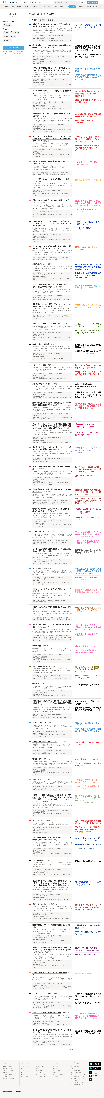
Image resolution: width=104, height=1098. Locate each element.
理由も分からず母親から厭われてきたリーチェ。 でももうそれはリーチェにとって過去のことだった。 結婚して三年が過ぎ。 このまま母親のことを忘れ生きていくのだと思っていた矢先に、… (52, 613)
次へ (70, 1049)
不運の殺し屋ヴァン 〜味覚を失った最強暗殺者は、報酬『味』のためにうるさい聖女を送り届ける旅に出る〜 (51, 223)
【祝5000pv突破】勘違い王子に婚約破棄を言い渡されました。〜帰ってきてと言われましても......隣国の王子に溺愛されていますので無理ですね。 (52, 797)
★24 (34, 731)
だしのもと (63, 324)
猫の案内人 (36, 684)
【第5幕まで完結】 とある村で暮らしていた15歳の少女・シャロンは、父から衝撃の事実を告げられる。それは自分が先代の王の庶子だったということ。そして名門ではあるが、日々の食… (52, 631)
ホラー (22, 1072)
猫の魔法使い (37, 646)
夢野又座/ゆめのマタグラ (45, 952)
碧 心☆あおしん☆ (54, 532)
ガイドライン (74, 1080)
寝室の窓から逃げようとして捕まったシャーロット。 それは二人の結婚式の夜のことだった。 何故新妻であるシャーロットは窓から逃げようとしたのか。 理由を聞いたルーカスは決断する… (52, 745)
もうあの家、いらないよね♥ (87, 742)
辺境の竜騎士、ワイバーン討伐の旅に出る (48, 925)
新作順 (50, 20)
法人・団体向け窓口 (76, 1072)
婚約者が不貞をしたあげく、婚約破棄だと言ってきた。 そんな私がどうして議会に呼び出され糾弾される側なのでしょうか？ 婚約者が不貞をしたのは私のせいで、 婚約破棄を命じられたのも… (52, 595)
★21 (34, 691)
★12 (34, 983)
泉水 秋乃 (41, 469)
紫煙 (52, 344)
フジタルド (51, 511)
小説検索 (55, 1076)
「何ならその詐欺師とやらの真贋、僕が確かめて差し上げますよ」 (88, 996)
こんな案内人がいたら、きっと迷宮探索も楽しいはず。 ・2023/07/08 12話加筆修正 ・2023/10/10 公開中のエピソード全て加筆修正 (52, 687)
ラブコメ (39, 211)
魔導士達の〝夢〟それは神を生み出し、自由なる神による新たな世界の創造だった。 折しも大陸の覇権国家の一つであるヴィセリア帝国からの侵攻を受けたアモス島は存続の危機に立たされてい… (52, 369)
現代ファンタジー (42, 332)
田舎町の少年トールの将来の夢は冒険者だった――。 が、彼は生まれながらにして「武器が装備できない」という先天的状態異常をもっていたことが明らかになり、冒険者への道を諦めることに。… (52, 432)
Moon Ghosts (37, 860)
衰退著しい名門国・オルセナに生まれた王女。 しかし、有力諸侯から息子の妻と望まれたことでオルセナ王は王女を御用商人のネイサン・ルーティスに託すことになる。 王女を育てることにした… (52, 120)
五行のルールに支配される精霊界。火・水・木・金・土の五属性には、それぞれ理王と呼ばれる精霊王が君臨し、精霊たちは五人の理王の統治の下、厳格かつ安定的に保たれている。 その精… (52, 268)
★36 (34, 618)
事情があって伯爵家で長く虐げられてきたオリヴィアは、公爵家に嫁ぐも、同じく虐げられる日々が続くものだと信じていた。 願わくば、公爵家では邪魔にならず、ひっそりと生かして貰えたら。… (52, 252)
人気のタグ (56, 1068)
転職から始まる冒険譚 (40, 344)
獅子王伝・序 (37, 820)
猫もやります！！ (82, 646)
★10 (34, 1021)
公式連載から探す (7, 1074)
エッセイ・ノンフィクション (27, 1074)
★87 (34, 257)
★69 (34, 477)
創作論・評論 (24, 1076)
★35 (34, 654)
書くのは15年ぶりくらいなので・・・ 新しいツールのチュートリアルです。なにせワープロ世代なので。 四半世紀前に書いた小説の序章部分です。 (52, 823)
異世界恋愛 (15, 32)
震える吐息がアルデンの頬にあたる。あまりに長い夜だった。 (87, 669)
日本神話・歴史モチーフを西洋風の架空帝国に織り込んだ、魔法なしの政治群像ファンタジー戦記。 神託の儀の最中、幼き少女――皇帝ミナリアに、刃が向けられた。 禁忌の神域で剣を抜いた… (52, 473)
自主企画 (55, 1066)
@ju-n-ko (47, 820)
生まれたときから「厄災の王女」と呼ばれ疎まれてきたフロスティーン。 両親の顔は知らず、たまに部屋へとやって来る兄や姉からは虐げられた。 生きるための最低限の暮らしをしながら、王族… (52, 167)
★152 (34, 124)
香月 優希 (47, 568)
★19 (34, 458)
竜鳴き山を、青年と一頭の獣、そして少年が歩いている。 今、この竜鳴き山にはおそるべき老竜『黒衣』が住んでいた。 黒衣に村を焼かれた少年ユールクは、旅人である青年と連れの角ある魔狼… (52, 763)
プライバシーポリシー (77, 1082)
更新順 (42, 20)
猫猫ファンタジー (39, 779)
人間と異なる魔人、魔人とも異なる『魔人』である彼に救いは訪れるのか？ (88, 394)
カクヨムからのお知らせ (77, 1070)
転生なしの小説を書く (13, 48)
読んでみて (80, 476)
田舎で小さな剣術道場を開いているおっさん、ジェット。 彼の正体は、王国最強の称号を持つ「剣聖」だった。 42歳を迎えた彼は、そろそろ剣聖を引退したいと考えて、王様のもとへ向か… (52, 844)
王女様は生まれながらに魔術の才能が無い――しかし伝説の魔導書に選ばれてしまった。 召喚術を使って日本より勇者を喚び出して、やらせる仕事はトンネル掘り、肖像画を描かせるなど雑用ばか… (52, 956)
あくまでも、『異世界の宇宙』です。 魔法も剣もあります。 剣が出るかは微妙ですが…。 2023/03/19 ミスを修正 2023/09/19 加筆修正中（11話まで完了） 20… (52, 979)
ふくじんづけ (44, 93)
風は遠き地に (37, 568)
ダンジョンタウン (39, 722)
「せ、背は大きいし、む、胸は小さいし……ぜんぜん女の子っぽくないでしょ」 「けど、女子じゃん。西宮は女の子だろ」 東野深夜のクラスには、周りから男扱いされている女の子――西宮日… (52, 206)
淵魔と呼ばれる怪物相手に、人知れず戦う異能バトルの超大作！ (88, 77)
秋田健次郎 (53, 666)
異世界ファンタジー (42, 35)
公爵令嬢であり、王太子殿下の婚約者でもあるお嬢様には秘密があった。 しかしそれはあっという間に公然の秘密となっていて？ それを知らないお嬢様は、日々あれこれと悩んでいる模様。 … (52, 1017)
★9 (34, 894)
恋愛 (38, 172)
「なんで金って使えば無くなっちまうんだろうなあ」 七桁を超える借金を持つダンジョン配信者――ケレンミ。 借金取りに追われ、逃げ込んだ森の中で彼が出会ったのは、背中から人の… (52, 145)
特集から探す (6, 1072)
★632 (34, 56)
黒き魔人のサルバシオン (41, 384)
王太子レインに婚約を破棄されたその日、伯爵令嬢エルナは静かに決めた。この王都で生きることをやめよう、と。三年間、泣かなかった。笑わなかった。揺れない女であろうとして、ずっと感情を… (52, 310)
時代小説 (7, 40)
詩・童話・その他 (40, 1076)
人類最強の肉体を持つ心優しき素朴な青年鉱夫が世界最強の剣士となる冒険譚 (88, 48)
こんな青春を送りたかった (86, 209)
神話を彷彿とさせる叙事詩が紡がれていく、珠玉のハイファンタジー (88, 275)
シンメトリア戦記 (39, 365)
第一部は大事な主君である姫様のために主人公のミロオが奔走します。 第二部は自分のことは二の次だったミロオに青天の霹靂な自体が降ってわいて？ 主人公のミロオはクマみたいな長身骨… (52, 495)
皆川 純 (50, 551)
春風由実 (42, 163)
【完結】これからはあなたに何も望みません (49, 607)
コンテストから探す (8, 1068)
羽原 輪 (50, 365)
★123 (34, 172)
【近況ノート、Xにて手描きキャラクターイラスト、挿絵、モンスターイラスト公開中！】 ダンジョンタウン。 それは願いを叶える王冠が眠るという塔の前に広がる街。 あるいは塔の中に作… (52, 726)
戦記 (13, 36)
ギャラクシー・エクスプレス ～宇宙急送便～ (49, 972)
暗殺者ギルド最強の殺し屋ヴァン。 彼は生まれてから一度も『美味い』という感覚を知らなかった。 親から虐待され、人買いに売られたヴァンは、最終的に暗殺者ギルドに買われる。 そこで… (52, 230)
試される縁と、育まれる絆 (86, 634)
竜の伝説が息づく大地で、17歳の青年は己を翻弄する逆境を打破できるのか (88, 571)
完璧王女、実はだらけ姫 (85, 954)
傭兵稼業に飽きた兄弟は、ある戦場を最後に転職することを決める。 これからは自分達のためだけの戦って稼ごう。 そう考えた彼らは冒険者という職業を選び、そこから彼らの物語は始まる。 (52, 348)
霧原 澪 (62, 306)
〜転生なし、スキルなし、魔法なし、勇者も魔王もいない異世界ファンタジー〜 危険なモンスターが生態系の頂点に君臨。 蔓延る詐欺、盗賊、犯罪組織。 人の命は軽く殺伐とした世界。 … (51, 51)
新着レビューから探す (8, 1078)
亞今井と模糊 (46, 264)
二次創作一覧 (6, 1076)
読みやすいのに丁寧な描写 (86, 577)
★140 (34, 315)
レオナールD (57, 26)
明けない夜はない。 (83, 1003)
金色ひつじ (53, 840)
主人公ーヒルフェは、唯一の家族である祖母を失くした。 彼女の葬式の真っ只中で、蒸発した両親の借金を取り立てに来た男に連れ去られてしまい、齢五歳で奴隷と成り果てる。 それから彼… (52, 185)
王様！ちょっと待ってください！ (44, 324)
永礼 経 (65, 428)
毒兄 (6, 36)
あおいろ (40, 181)
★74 (34, 353)
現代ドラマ (39, 1070)
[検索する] (55, 2)
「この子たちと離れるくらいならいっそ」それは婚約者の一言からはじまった (88, 1016)
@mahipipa (48, 759)
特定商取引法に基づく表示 (78, 1078)
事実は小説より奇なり (84, 120)
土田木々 (42, 705)
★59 (34, 273)
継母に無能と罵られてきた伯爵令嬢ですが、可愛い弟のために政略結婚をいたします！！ (51, 404)
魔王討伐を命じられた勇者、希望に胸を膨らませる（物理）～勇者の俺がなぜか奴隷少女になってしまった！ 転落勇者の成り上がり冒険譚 (51, 883)
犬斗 (52, 47)
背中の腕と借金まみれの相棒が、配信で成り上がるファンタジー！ (88, 147)
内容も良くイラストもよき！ (87, 517)
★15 (34, 810)
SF (21, 1068)
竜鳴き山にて (37, 759)
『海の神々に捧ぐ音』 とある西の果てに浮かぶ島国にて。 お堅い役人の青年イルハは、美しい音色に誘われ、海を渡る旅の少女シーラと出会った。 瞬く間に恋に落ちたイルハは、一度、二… (52, 453)
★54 (34, 414)
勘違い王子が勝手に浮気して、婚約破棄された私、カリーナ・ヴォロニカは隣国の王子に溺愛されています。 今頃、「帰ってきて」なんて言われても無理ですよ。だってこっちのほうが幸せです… (52, 805)
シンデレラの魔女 (39, 532)
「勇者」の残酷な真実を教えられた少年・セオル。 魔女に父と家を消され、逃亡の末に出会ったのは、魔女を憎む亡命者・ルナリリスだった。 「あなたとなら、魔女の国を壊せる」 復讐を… (52, 515)
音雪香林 (47, 491)
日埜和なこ (66, 405)
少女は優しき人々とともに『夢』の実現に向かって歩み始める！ (88, 627)
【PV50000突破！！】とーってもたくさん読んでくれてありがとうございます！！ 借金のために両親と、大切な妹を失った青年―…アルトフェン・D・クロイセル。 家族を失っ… (52, 97)
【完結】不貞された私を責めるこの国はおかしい (50, 589)
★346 (34, 102)
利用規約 (73, 1074)
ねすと (46, 141)
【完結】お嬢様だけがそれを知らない (46, 1012)
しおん (47, 860)
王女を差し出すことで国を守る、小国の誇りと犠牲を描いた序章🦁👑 (88, 829)
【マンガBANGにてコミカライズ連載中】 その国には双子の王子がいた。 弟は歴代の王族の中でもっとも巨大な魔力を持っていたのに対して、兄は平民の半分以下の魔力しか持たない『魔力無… (52, 30)
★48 (34, 295)
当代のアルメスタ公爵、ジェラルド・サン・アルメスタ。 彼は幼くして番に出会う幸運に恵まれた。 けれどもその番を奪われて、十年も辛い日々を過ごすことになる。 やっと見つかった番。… (52, 291)
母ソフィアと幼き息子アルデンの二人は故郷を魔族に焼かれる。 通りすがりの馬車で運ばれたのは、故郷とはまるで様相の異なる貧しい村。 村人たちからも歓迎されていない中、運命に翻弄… (52, 670)
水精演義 (35, 264)
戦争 (6, 32)
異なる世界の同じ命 (39, 666)
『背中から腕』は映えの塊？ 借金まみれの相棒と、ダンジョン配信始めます (88, 139)
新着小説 (55, 1072)
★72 (34, 520)
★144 (34, 234)
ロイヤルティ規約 (81, 1074)
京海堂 (49, 722)
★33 (34, 869)
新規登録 (93, 2)
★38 (34, 577)
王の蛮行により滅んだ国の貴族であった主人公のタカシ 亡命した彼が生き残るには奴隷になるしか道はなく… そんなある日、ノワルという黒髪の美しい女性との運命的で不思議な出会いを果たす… (52, 1036)
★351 (34, 149)
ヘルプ (73, 1068)
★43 (34, 675)
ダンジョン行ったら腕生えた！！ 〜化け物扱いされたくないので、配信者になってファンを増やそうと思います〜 (51, 138)
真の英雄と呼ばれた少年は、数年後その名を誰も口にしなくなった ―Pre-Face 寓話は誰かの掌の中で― (52, 703)
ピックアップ (56, 1070)
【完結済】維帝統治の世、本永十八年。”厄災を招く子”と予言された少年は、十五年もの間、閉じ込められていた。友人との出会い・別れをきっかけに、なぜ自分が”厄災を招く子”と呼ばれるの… (52, 908)
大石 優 (65, 885)
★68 (34, 437)
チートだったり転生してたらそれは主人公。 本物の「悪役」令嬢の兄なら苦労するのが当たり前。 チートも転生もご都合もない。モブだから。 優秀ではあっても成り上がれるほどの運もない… (52, 555)
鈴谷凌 (54, 384)
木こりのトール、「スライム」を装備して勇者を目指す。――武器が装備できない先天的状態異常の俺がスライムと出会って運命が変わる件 (51, 426)
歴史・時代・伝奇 (41, 477)
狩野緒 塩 (53, 904)
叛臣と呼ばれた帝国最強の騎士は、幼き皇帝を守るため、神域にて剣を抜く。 (88, 469)
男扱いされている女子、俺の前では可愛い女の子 (50, 200)
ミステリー (39, 1072)
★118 (34, 211)
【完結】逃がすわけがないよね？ (44, 741)
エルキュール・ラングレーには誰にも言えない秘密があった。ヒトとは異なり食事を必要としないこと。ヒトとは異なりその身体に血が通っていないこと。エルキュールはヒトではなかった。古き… (52, 388)
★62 (34, 392)
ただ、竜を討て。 (82, 759)
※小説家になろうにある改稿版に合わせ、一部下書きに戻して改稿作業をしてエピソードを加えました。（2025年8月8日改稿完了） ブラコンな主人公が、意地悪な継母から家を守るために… (52, 409)
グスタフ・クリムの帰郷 (41, 994)
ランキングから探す (8, 1070)
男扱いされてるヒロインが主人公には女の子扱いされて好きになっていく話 (88, 203)
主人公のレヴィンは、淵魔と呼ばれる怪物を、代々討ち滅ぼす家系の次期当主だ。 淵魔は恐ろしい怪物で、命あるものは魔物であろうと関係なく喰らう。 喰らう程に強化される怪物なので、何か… (52, 74)
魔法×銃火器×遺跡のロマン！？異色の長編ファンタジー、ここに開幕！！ (88, 93)
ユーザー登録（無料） (16, 51)
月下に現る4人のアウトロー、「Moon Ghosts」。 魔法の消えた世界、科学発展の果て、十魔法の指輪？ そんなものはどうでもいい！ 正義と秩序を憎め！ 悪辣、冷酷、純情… (52, 864)
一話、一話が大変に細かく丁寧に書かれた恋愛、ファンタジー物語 (88, 500)
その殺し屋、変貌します (85, 228)
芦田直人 (55, 994)
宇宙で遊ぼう (80, 974)
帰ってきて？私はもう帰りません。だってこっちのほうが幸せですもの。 (87, 798)
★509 (34, 79)
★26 (34, 750)
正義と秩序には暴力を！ (85, 861)
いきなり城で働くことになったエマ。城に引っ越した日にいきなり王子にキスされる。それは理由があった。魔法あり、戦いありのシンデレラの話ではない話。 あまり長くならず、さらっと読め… (52, 535)
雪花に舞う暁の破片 (39, 904)
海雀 (62, 70)
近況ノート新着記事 (58, 1074)
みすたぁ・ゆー (45, 627)
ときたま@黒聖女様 (39, 202)
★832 (34, 35)
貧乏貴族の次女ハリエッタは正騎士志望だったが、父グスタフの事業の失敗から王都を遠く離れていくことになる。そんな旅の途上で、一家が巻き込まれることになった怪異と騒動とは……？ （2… (52, 998)
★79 (34, 190)
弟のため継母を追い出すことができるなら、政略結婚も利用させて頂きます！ (88, 406)
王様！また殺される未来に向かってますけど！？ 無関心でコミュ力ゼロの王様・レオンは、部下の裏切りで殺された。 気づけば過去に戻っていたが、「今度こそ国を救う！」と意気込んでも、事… (52, 328)
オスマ (49, 1032)
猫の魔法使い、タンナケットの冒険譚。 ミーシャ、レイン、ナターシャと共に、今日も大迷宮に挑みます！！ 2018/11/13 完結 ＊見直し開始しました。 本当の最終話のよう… (52, 650)
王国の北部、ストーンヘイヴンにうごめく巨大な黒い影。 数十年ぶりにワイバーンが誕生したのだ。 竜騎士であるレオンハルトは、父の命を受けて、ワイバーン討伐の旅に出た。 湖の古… (52, 931)
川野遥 (43, 116)
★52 (34, 560)
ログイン (83, 2)
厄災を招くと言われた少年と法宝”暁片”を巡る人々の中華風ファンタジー (88, 907)
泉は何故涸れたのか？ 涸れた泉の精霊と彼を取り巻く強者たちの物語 (88, 267)
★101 (34, 373)
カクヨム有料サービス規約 (78, 1076)
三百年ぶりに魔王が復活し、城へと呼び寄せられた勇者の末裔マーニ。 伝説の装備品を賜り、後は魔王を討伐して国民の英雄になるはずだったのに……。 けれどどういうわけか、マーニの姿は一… (52, 889)
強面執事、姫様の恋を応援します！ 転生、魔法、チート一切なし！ (88, 492)
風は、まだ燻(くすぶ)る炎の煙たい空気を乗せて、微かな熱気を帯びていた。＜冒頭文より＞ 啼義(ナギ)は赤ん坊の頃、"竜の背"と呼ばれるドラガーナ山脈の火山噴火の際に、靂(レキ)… (52, 572)
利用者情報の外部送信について (79, 1084)
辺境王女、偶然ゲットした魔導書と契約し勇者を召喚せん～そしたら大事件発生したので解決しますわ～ (51, 950)
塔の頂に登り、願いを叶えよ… (88, 723)
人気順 (34, 20)
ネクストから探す (7, 1066)
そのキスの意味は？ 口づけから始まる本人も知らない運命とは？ (88, 534)
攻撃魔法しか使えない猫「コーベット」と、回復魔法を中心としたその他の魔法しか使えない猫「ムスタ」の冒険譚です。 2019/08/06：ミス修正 (52, 782)
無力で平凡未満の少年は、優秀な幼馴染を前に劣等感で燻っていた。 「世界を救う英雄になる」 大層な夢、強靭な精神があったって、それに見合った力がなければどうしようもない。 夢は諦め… (52, 709)
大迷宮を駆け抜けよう (84, 685)
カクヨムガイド (75, 1066)
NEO (46, 646)
